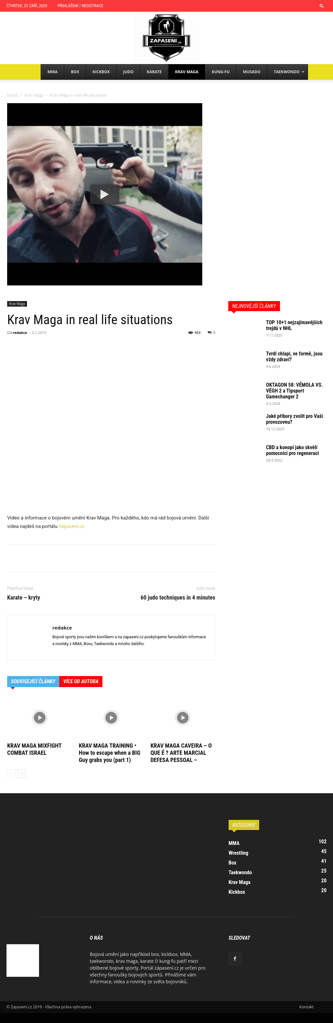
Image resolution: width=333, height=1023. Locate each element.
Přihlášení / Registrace (80, 5)
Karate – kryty (23, 597)
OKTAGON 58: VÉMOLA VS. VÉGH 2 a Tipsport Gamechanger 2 (294, 391)
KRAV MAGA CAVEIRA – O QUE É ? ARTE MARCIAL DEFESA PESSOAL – (181, 752)
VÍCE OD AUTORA (81, 681)
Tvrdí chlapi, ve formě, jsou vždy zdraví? (294, 357)
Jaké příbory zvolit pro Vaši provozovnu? (294, 419)
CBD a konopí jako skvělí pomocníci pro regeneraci (292, 450)
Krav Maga (34, 95)
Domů (12, 95)
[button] (321, 5)
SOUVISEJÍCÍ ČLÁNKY (33, 681)
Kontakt (306, 1007)
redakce (20, 332)
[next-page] (22, 773)
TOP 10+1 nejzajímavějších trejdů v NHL (294, 325)
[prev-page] (11, 773)
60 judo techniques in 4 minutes (177, 597)
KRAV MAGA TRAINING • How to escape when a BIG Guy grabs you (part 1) (109, 752)
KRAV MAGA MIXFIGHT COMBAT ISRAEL (34, 749)
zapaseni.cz (71, 526)
